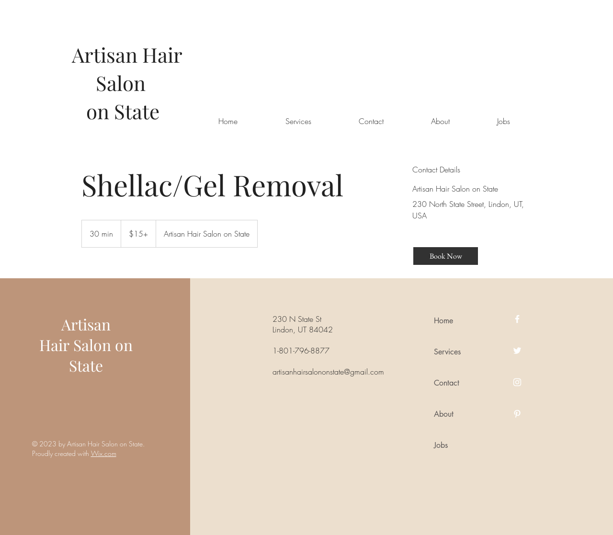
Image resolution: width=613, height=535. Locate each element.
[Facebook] (517, 319)
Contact (446, 383)
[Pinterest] (517, 414)
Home (443, 321)
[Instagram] (517, 382)
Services (447, 352)
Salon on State (101, 355)
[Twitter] (517, 350)
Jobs (441, 445)
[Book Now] (445, 256)
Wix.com (103, 453)
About (444, 414)
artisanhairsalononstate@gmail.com (328, 371)
